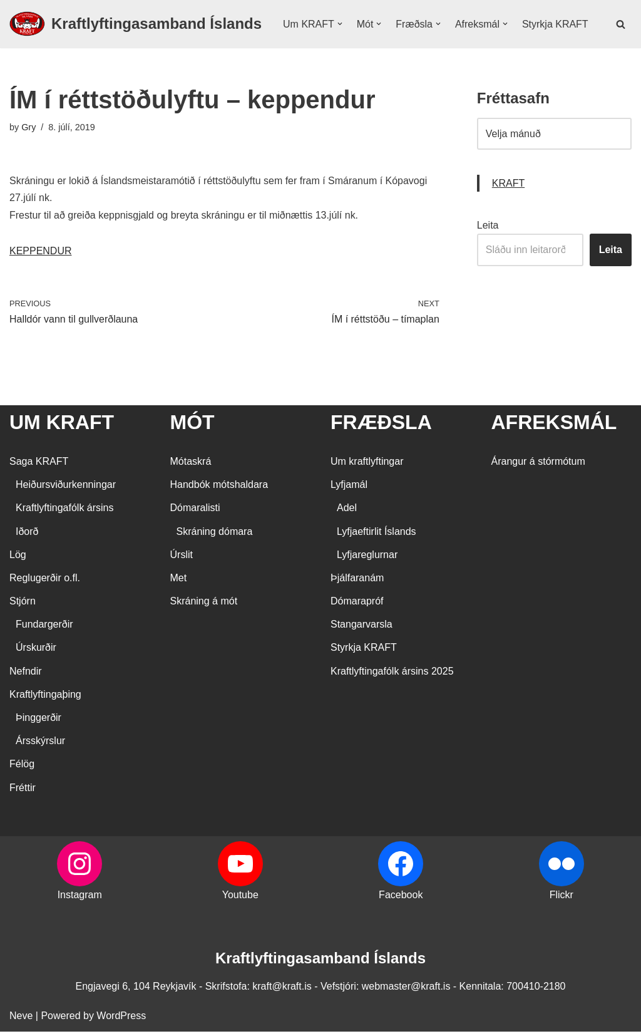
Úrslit (181, 559)
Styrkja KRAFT (316, 45)
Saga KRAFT (38, 465)
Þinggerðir (38, 722)
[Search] (620, 36)
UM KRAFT (61, 426)
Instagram (80, 899)
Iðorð (27, 536)
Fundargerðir (44, 628)
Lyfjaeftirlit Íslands (376, 536)
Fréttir (22, 792)
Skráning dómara (215, 536)
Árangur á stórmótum (538, 465)
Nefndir (25, 675)
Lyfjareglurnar (367, 559)
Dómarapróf (357, 605)
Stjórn (22, 605)
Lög (17, 559)
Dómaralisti (195, 512)
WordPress (121, 1020)
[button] (339, 28)
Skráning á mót (204, 605)
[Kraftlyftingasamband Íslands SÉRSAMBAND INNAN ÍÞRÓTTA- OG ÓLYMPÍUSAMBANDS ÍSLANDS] (135, 37)
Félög (21, 769)
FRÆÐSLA (381, 426)
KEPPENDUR (40, 276)
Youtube (240, 899)
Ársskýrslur (40, 745)
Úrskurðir (36, 652)
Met (178, 582)
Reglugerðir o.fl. (44, 582)
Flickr (561, 899)
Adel (347, 512)
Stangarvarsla (361, 628)
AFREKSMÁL (554, 426)
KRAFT (508, 209)
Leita (488, 251)
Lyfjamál (349, 489)
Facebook (401, 899)
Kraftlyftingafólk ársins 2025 (392, 675)
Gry (28, 153)
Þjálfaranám (357, 582)
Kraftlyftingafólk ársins (65, 512)
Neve (21, 1020)
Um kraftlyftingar (367, 465)
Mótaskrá (191, 465)
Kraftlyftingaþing (45, 698)
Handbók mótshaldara (219, 489)
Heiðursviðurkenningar (66, 489)
